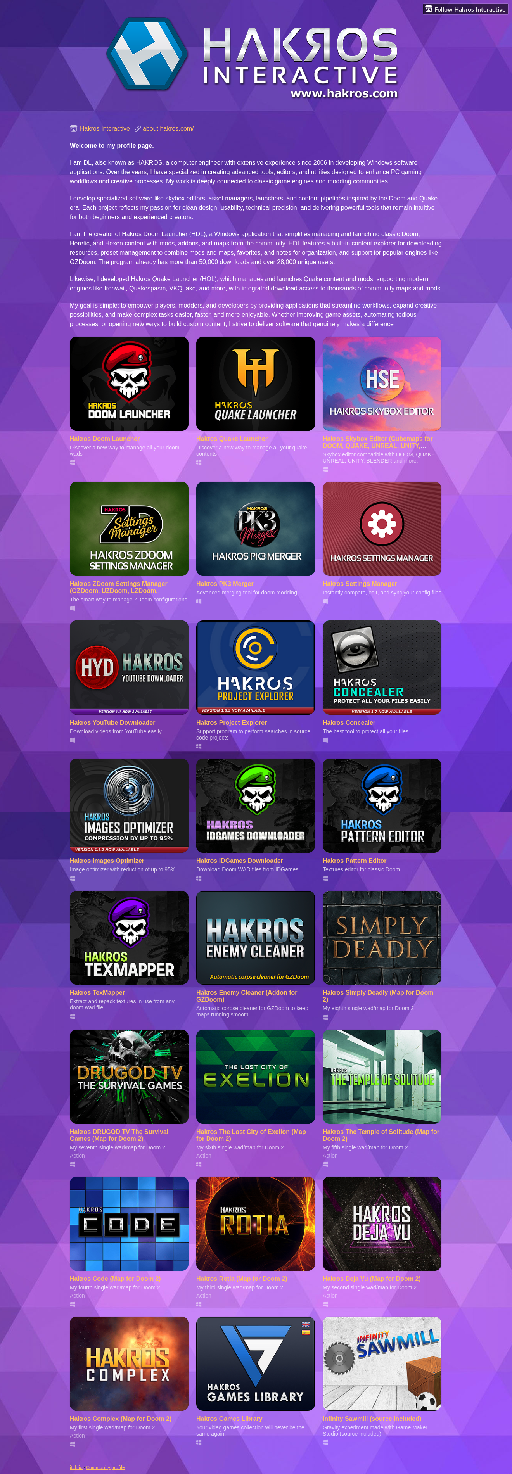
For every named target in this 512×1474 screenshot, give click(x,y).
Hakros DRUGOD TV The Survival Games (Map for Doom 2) (119, 1135)
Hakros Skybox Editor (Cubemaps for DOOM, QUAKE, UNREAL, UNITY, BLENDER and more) (378, 445)
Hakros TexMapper (97, 992)
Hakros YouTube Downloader (112, 722)
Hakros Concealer (349, 722)
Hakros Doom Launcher (105, 438)
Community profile (105, 1467)
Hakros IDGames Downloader (239, 860)
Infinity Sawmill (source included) (372, 1418)
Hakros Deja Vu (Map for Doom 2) (372, 1278)
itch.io (76, 1467)
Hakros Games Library (229, 1418)
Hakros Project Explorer (231, 722)
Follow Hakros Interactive (465, 9)
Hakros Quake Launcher (232, 438)
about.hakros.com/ (168, 128)
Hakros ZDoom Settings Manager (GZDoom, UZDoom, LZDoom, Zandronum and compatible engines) (124, 591)
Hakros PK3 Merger (225, 584)
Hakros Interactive (105, 128)
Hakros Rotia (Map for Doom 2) (241, 1278)
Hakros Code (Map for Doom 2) (115, 1278)
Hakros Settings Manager (360, 584)
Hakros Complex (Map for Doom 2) (120, 1418)
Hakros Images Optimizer (107, 860)
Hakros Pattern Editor (354, 860)
